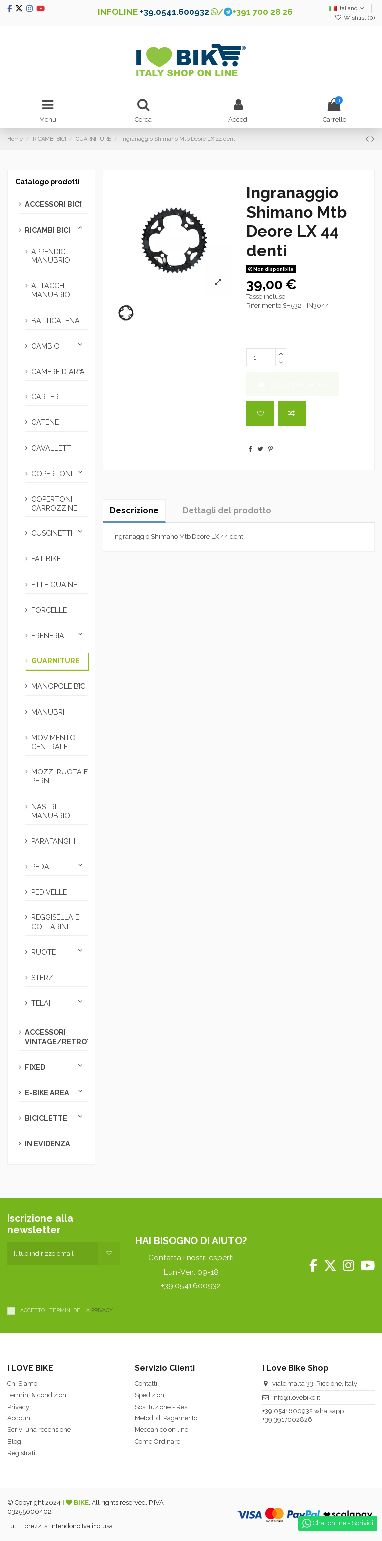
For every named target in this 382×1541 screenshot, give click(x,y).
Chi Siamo (22, 1383)
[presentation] (83, 1284)
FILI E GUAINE (54, 585)
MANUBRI (47, 712)
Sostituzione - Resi (162, 1407)
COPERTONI (51, 474)
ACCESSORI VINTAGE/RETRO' (56, 1036)
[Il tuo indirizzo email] (52, 1253)
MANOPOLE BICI (59, 686)
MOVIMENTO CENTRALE (53, 742)
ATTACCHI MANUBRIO (50, 290)
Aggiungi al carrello (293, 383)
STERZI (43, 978)
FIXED (35, 1067)
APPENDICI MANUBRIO (50, 256)
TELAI (40, 1003)
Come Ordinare (157, 1441)
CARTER (45, 397)
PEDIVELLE (49, 892)
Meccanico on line (161, 1429)
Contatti (146, 1383)
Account (19, 1418)
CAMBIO (45, 346)
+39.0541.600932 (174, 12)
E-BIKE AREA (47, 1093)
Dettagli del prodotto (227, 510)
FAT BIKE (46, 559)
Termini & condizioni (37, 1395)
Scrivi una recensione (39, 1429)
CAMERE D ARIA (58, 372)
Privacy (18, 1407)
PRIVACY (102, 1310)
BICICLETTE (46, 1118)
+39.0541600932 (287, 1410)
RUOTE (43, 952)
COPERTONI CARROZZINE (54, 503)
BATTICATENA (55, 321)
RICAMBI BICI (47, 230)
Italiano (347, 8)
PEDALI (43, 867)
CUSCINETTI (51, 533)
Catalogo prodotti (47, 182)
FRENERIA (47, 636)
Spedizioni (150, 1395)
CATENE (45, 422)
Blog (14, 1441)
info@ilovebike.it (296, 1397)
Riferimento (263, 305)
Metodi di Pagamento (166, 1418)
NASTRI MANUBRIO (50, 811)
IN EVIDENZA (47, 1144)
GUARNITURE (55, 661)
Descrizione (134, 510)
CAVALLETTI (52, 448)
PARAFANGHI (53, 841)
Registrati (21, 1453)
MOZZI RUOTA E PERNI (59, 776)
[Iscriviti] (109, 1253)
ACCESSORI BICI (53, 204)
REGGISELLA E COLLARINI (55, 921)
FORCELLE (49, 610)
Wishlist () (355, 17)
